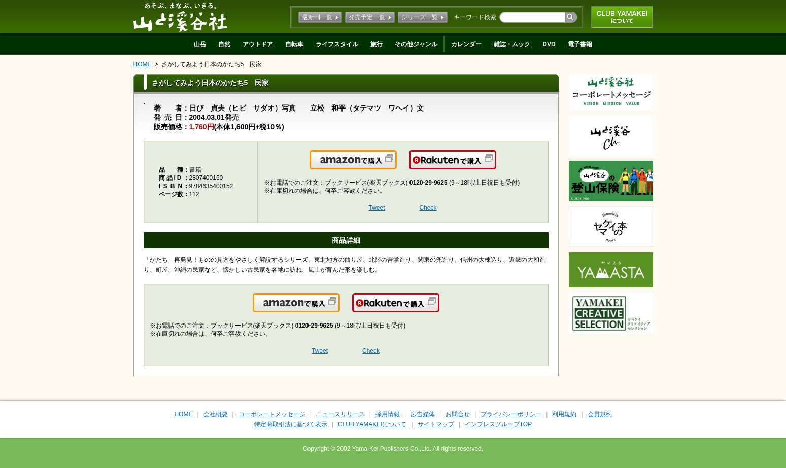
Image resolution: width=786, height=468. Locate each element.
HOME (142, 64)
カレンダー (466, 44)
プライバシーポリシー (511, 414)
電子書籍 (580, 44)
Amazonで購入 (396, 165)
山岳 (200, 44)
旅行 (376, 44)
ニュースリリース (340, 414)
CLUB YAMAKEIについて (622, 17)
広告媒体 (423, 414)
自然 (224, 44)
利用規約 (564, 414)
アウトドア (258, 44)
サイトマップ (436, 424)
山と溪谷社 (180, 16)
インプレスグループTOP (498, 424)
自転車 (294, 44)
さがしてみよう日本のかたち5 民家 (211, 64)
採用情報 (387, 414)
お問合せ (458, 414)
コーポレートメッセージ (271, 414)
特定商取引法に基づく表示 (290, 424)
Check (428, 207)
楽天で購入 (495, 165)
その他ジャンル (416, 44)
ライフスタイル (337, 44)
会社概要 (215, 414)
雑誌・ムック (512, 44)
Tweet (377, 207)
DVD (548, 44)
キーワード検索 (475, 17)
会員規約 (600, 414)
